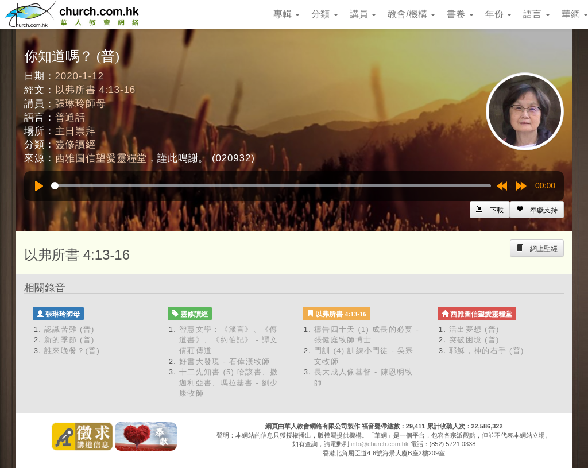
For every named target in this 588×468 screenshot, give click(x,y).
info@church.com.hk (379, 443)
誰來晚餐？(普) (72, 350)
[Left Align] (537, 209)
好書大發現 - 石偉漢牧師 (224, 361)
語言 (536, 14)
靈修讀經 (75, 144)
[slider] (271, 185)
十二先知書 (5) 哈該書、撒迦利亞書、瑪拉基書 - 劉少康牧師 (228, 382)
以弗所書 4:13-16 (95, 89)
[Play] (39, 186)
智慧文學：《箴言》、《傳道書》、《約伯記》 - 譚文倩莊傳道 (228, 340)
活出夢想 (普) (474, 329)
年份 (498, 14)
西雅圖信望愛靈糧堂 (101, 158)
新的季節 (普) (69, 339)
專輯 (286, 14)
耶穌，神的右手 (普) (486, 350)
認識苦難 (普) (69, 329)
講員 (363, 14)
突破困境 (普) (474, 339)
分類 (324, 14)
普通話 (70, 117)
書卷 (460, 14)
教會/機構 (411, 14)
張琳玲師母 (80, 103)
